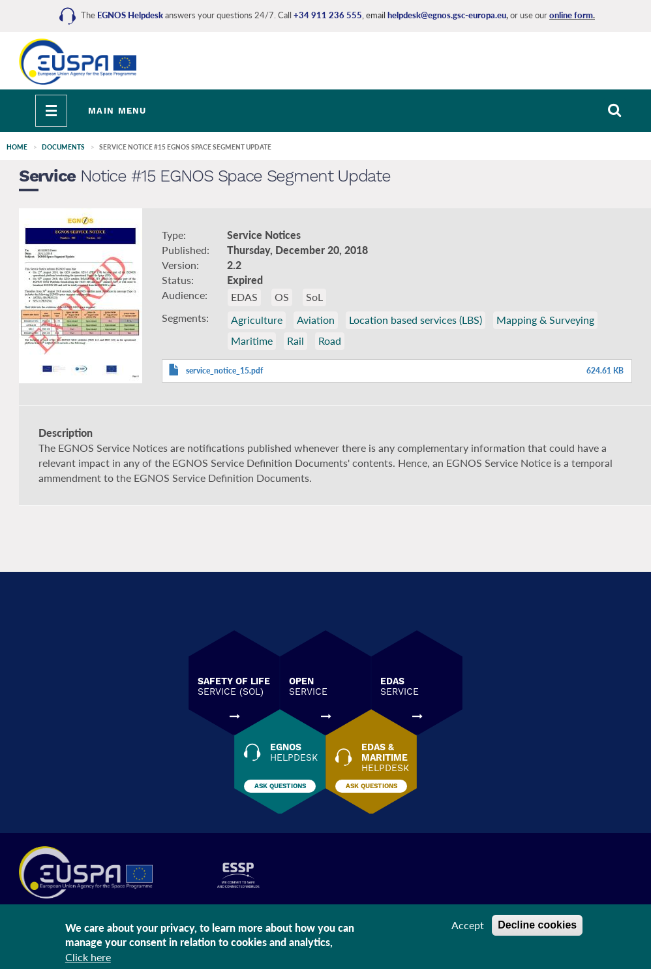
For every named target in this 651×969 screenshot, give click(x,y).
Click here (88, 957)
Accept (467, 925)
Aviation (316, 319)
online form (571, 15)
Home (17, 147)
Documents (63, 147)
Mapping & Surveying (545, 319)
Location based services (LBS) (415, 319)
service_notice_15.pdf (224, 370)
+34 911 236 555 (328, 15)
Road (329, 340)
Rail (295, 340)
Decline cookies (537, 924)
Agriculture (256, 319)
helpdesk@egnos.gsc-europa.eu (446, 15)
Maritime (252, 340)
